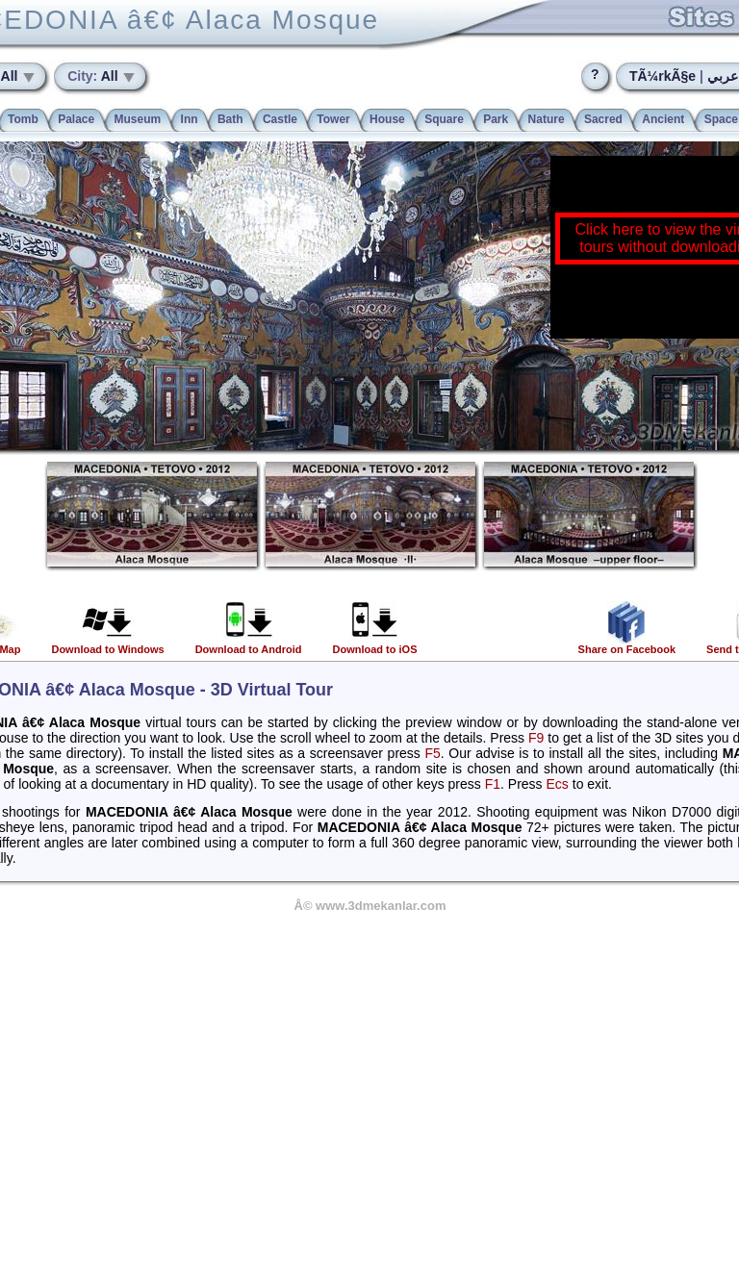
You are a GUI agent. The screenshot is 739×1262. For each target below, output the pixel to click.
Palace (76, 119)
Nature (546, 119)
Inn (189, 119)
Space (721, 119)
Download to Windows (107, 644)
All (94, 76)
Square (444, 119)
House (387, 119)
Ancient (663, 119)
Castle (280, 119)
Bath (230, 119)
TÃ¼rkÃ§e (662, 76)
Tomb (23, 119)
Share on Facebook (626, 644)
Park (495, 119)
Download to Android (248, 644)
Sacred (603, 119)
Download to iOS (374, 644)
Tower (333, 119)
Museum (138, 119)
